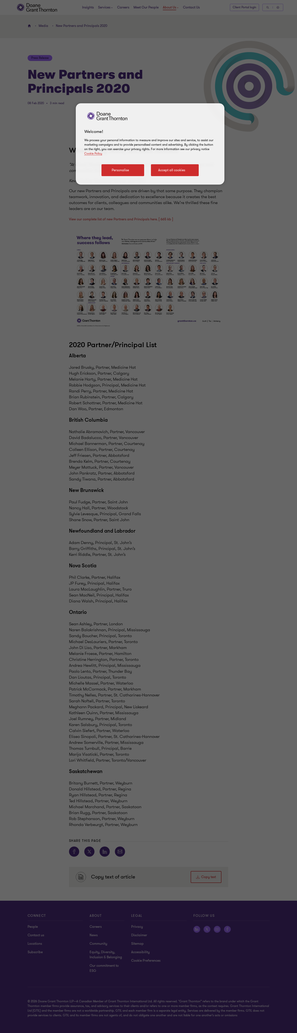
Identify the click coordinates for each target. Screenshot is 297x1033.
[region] (150, 144)
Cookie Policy (93, 154)
